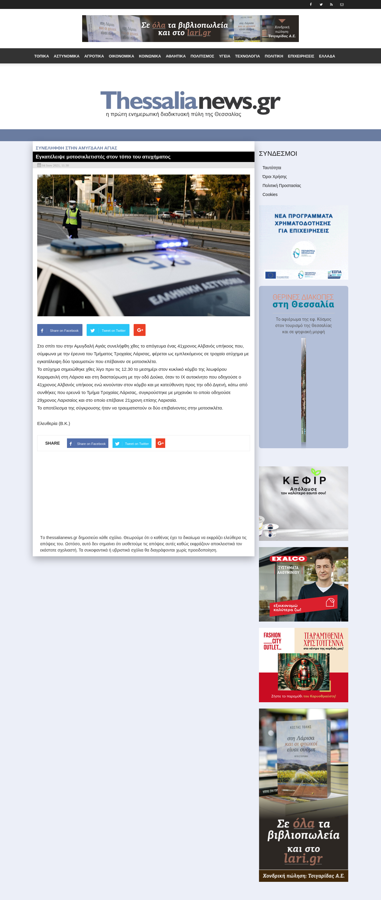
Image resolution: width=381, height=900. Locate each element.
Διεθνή (41, 71)
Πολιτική (274, 56)
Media (214, 71)
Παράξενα (113, 71)
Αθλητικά (176, 56)
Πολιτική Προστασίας (282, 185)
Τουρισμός (140, 71)
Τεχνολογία (247, 56)
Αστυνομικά (67, 56)
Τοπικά (41, 56)
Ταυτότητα (272, 167)
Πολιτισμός (202, 56)
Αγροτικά (94, 56)
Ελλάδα (327, 56)
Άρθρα (196, 71)
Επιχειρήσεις (301, 56)
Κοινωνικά (150, 56)
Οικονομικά (121, 56)
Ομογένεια (86, 71)
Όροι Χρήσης (275, 176)
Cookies (270, 194)
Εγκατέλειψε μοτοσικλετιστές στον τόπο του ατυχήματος (103, 157)
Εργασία (62, 71)
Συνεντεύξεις (170, 71)
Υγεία (224, 56)
